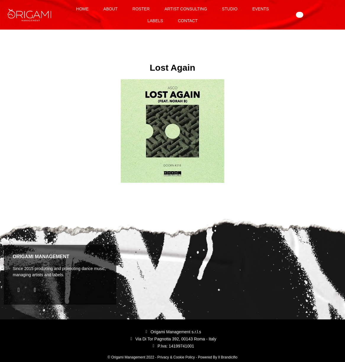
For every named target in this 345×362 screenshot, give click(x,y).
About (110, 9)
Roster (141, 9)
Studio (230, 9)
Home (82, 9)
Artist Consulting (186, 9)
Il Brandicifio (227, 357)
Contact (188, 20)
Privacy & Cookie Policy (176, 357)
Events (260, 9)
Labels (155, 20)
